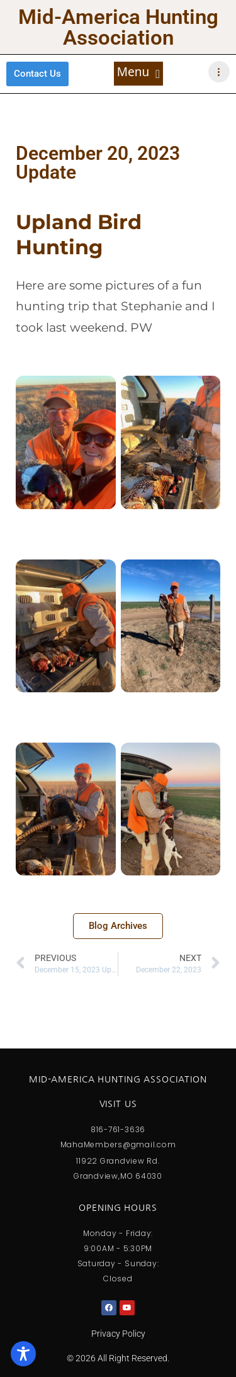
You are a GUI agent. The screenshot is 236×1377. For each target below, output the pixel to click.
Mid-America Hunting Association (118, 27)
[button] (138, 74)
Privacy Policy (118, 1334)
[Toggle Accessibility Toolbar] (23, 1354)
